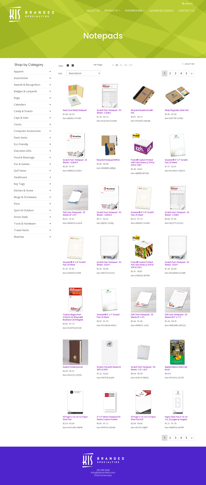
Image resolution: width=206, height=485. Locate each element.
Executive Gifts (22, 151)
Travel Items (21, 230)
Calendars (20, 104)
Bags (17, 98)
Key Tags (19, 184)
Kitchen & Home (23, 190)
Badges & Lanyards (25, 91)
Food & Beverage (24, 157)
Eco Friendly (21, 144)
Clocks (18, 124)
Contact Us (186, 13)
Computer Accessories (27, 131)
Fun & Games (22, 164)
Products (112, 13)
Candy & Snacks (23, 111)
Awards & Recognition (27, 84)
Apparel (18, 71)
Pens (17, 203)
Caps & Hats (21, 118)
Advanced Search (161, 13)
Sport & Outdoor (24, 210)
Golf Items (20, 170)
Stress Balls (21, 217)
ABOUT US (93, 13)
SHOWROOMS (135, 13)
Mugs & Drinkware (25, 197)
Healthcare (20, 177)
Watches (19, 237)
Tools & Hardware (25, 223)
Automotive (21, 78)
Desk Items (20, 137)
